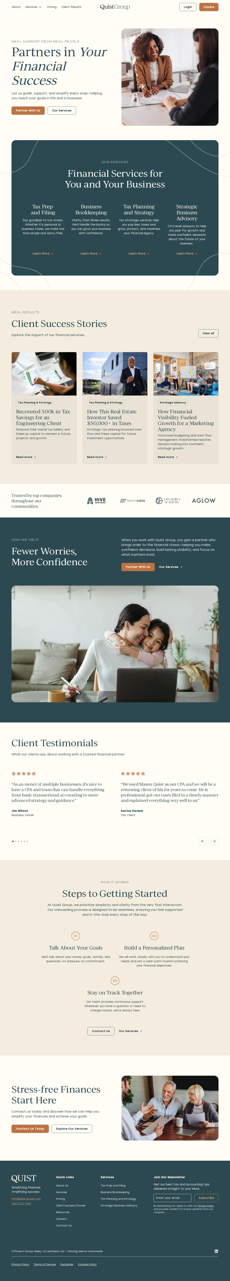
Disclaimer (66, 1264)
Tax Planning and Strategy (118, 1198)
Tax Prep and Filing (113, 1185)
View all (208, 333)
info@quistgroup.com (26, 1198)
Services (61, 1192)
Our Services (62, 110)
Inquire (209, 7)
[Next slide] (214, 841)
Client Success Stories (71, 1205)
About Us (62, 1185)
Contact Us (101, 1031)
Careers (61, 1218)
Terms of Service (45, 1264)
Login (188, 7)
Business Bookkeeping (115, 1192)
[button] (33, 7)
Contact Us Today (30, 1128)
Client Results (71, 7)
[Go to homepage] (115, 7)
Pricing (52, 7)
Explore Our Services (72, 1128)
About (16, 7)
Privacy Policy (206, 1206)
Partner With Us (28, 110)
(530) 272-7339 (21, 1203)
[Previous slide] (202, 841)
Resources (63, 1212)
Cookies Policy (87, 1264)
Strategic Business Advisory (119, 1205)
